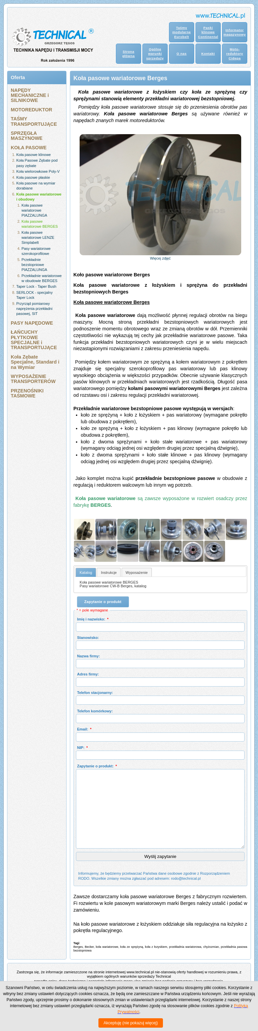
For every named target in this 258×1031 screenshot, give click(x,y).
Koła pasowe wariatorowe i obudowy (38, 196)
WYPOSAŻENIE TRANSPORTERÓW (33, 379)
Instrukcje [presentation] (109, 573)
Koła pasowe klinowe (33, 155)
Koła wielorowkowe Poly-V (38, 171)
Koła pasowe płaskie (33, 177)
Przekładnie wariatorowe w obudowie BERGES (42, 278)
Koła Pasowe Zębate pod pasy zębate (37, 162)
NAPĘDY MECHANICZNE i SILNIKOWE (30, 95)
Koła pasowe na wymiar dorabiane (35, 185)
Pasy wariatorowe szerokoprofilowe (36, 251)
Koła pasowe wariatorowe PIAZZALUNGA (34, 210)
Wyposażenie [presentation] (137, 573)
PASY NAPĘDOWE (32, 323)
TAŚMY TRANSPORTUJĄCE (34, 121)
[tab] (86, 572)
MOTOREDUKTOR (31, 109)
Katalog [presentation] (86, 573)
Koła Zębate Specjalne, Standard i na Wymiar (35, 362)
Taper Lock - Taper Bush (36, 286)
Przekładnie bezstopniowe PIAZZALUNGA (34, 265)
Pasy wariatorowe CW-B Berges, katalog (113, 586)
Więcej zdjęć (160, 258)
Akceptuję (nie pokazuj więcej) (130, 1023)
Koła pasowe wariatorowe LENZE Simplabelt (38, 237)
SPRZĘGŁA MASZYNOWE (27, 135)
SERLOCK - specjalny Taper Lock (34, 295)
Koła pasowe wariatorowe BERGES (40, 223)
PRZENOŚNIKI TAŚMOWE (27, 393)
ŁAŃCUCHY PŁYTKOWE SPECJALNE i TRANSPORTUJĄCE (34, 339)
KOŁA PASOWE (28, 147)
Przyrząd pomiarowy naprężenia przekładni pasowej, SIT (34, 309)
